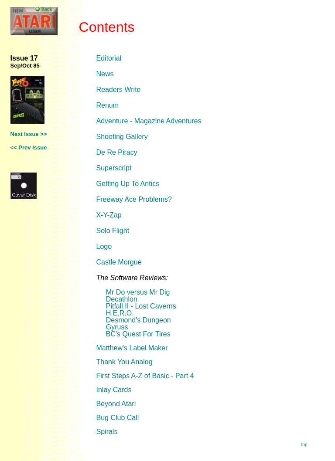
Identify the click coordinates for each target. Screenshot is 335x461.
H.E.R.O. (120, 313)
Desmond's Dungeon (138, 320)
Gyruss (117, 327)
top (304, 444)
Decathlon (121, 299)
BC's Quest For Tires (138, 334)
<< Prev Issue (28, 147)
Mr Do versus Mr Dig (138, 292)
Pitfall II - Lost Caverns (141, 306)
